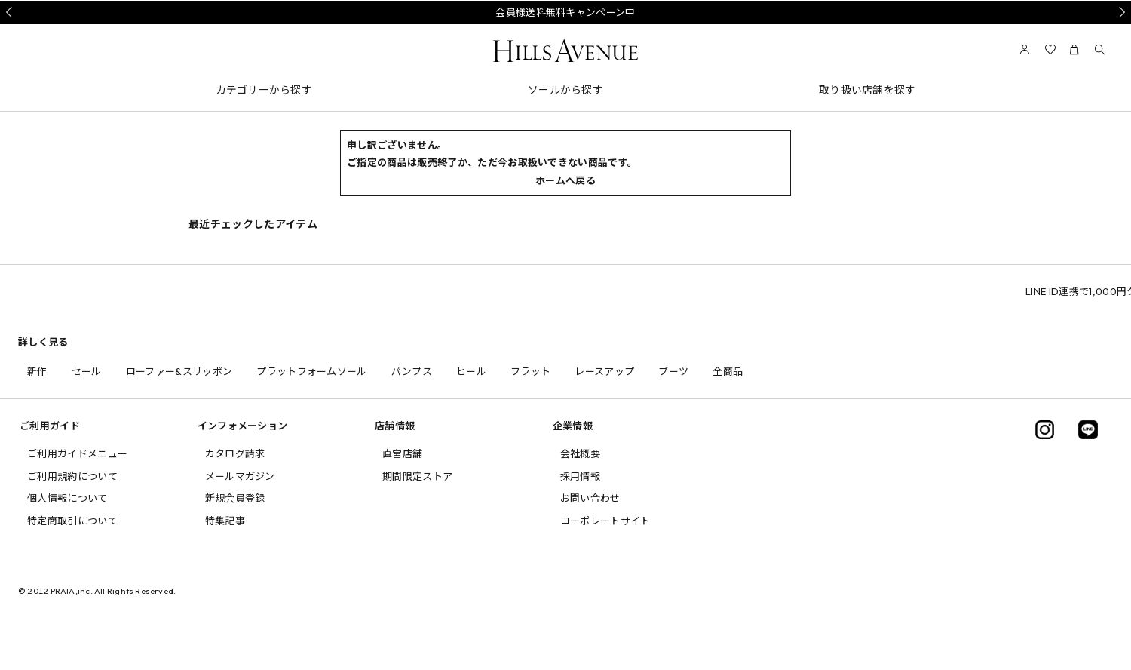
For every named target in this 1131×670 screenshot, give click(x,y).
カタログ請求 (235, 453)
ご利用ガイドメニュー (77, 453)
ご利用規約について (72, 476)
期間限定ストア (417, 476)
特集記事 (225, 521)
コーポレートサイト (605, 521)
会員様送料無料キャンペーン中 (565, 12)
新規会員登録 (235, 498)
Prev (11, 12)
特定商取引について (72, 521)
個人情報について (67, 498)
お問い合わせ (590, 498)
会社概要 (580, 453)
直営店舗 (402, 453)
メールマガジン (240, 476)
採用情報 (580, 476)
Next (1119, 12)
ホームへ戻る (565, 180)
